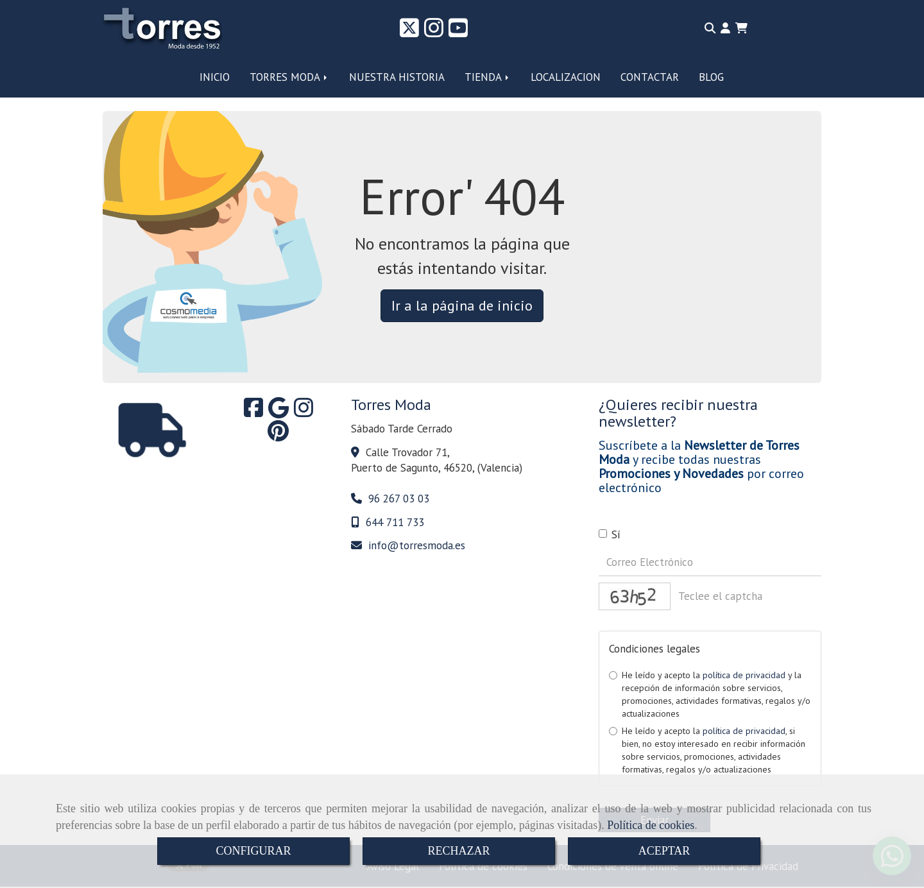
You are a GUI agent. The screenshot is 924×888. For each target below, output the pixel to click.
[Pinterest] (278, 435)
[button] (725, 28)
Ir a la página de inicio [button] (462, 305)
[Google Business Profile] (278, 412)
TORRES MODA (289, 77)
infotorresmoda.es (416, 545)
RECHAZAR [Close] (458, 850)
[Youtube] (458, 32)
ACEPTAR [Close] (664, 850)
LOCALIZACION (566, 77)
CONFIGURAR (253, 850)
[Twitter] (409, 32)
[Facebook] (253, 412)
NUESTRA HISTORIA (397, 77)
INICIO (215, 77)
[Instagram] (433, 32)
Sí (609, 534)
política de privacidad (744, 675)
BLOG (711, 77)
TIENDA (488, 77)
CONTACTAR (649, 77)
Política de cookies (650, 825)
